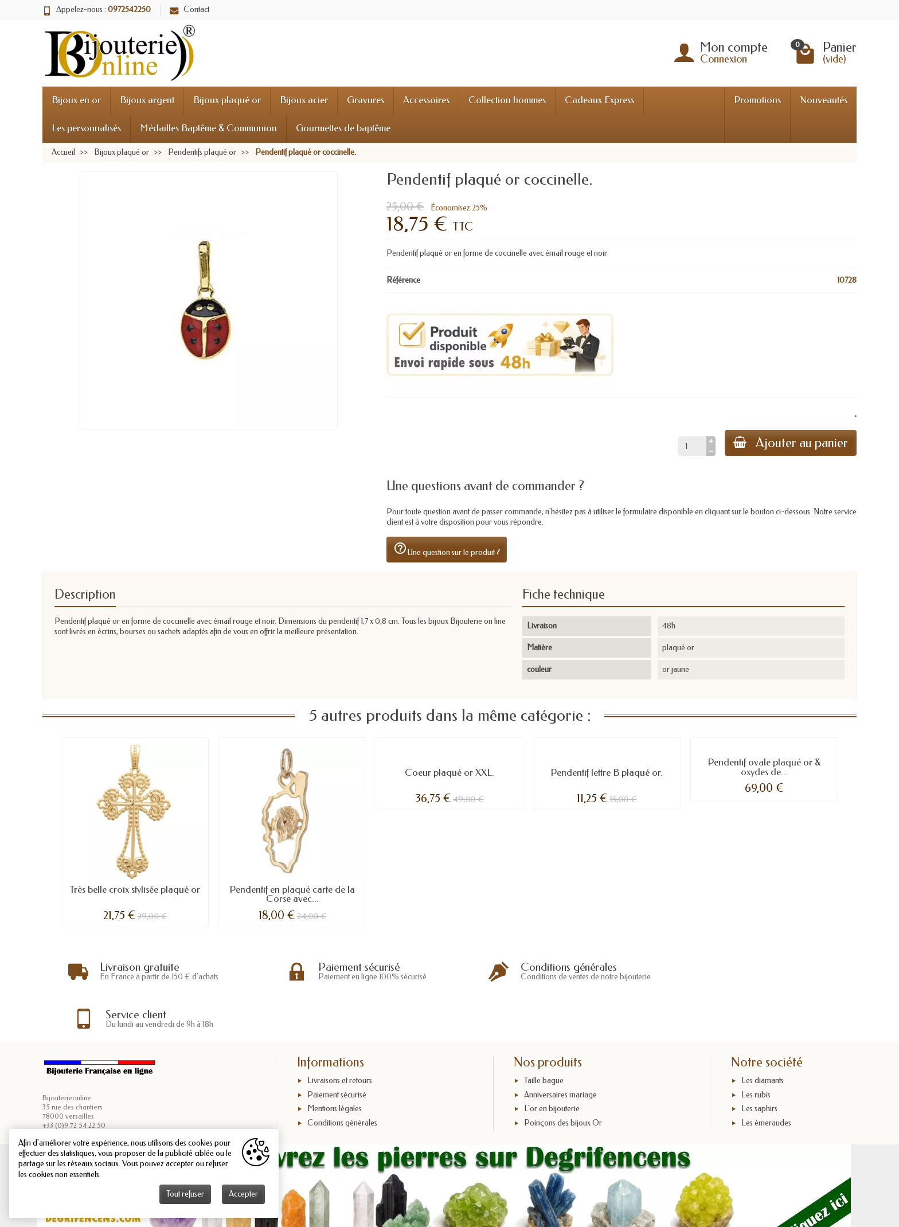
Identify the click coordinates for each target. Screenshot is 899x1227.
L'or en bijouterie (552, 1061)
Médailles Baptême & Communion (208, 128)
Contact (189, 9)
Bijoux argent (147, 100)
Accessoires (426, 100)
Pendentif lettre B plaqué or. (606, 772)
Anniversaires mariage (560, 1048)
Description (85, 594)
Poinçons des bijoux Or (563, 1076)
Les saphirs (759, 1061)
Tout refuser (185, 1194)
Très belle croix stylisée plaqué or (135, 889)
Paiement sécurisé (336, 1048)
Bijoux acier (304, 100)
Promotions (757, 100)
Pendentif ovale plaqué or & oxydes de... (764, 767)
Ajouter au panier (790, 443)
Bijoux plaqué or (227, 100)
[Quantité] (691, 446)
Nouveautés (823, 100)
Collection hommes (507, 100)
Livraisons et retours (339, 1033)
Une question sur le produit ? (446, 549)
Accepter (243, 1194)
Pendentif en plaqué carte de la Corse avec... (292, 894)
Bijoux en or (76, 100)
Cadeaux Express (599, 100)
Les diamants (762, 1033)
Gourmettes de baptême (343, 128)
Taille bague (544, 1033)
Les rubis (756, 1048)
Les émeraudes (766, 1076)
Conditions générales (342, 1076)
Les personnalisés (86, 128)
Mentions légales (334, 1061)
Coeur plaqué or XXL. (449, 772)
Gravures (365, 100)
